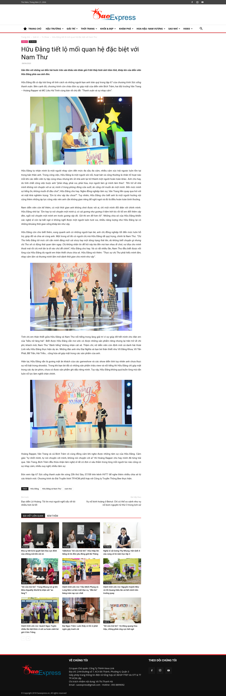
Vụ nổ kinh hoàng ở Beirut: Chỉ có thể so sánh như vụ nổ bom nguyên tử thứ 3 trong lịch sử (113, 503)
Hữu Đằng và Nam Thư (51, 488)
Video (188, 28)
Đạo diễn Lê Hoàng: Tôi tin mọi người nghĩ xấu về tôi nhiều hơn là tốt (48, 503)
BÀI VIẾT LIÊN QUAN (33, 516)
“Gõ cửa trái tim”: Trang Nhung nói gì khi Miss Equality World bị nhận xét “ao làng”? (39, 590)
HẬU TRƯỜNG (54, 28)
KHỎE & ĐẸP (108, 28)
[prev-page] (23, 638)
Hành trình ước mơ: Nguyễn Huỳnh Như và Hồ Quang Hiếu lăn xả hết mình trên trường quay (121, 590)
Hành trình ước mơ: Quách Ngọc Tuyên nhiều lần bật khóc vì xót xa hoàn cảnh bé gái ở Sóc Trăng (40, 629)
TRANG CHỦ (32, 28)
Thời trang (89, 28)
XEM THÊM (52, 516)
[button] (201, 28)
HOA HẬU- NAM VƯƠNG (151, 28)
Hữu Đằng (34, 488)
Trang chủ (25, 37)
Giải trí (72, 28)
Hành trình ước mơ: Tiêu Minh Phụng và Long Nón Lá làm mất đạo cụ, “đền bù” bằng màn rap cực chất (80, 590)
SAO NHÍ (174, 28)
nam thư (68, 488)
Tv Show (45, 37)
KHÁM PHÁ (126, 28)
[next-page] (28, 638)
